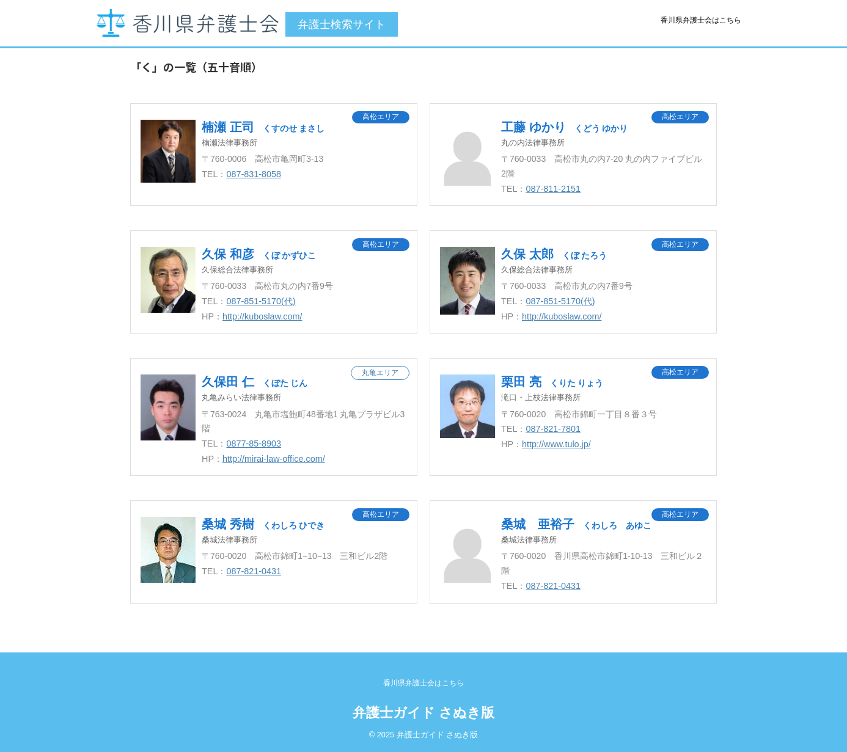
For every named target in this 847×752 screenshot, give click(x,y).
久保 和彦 (259, 254)
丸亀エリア (380, 372)
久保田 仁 (254, 382)
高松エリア (380, 116)
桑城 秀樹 (263, 524)
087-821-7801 (553, 429)
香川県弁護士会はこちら (701, 20)
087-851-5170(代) (260, 301)
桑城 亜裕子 (576, 524)
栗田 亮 (552, 382)
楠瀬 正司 (263, 127)
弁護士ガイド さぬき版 (423, 712)
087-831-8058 (253, 174)
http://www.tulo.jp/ (556, 444)
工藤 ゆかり (564, 127)
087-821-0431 (253, 571)
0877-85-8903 (253, 443)
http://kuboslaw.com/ (262, 316)
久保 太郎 (554, 254)
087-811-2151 (553, 189)
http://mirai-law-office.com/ (273, 459)
